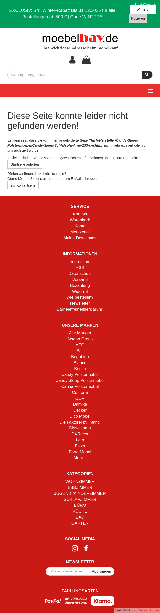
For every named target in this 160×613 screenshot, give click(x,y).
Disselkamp (80, 428)
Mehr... (80, 457)
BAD (80, 517)
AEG (80, 345)
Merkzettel (80, 232)
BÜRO (80, 505)
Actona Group (80, 339)
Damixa (80, 404)
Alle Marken (80, 333)
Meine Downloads (80, 238)
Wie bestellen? (79, 297)
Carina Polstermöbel (80, 386)
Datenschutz (80, 273)
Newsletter (80, 303)
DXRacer (79, 434)
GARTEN (80, 523)
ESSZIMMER (80, 487)
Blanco (80, 362)
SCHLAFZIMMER (80, 499)
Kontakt (80, 214)
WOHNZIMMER (80, 481)
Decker (80, 410)
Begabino (80, 356)
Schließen (142, 5)
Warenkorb (80, 220)
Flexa (80, 446)
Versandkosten (149, 610)
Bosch (80, 368)
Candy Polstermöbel (80, 374)
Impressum (80, 261)
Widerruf (80, 291)
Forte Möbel (80, 452)
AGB (80, 267)
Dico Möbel (80, 416)
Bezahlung (80, 285)
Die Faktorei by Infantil (80, 422)
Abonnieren (101, 571)
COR (80, 398)
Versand (80, 279)
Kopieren (138, 18)
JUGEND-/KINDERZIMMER (80, 493)
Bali (80, 350)
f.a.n (80, 440)
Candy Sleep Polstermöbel (80, 380)
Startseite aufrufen (25, 164)
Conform (80, 392)
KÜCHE (80, 511)
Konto (80, 226)
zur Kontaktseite (23, 185)
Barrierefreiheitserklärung (80, 309)
